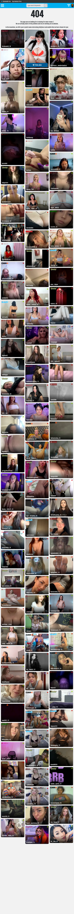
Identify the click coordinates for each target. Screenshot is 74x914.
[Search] (46, 5)
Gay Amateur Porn (16, 1)
